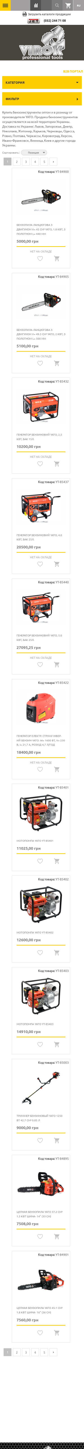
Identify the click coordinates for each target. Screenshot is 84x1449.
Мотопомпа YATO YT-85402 (35, 932)
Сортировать (10, 152)
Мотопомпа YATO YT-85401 (35, 840)
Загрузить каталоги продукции (46, 14)
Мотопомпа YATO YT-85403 (35, 1024)
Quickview (57, 259)
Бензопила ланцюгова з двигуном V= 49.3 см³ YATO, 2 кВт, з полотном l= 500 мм (41, 334)
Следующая (53, 161)
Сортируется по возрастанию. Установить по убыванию (51, 152)
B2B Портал (73, 71)
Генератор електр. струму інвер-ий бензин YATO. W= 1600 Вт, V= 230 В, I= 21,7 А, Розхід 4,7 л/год (41, 740)
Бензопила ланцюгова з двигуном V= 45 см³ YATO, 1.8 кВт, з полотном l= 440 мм (41, 229)
